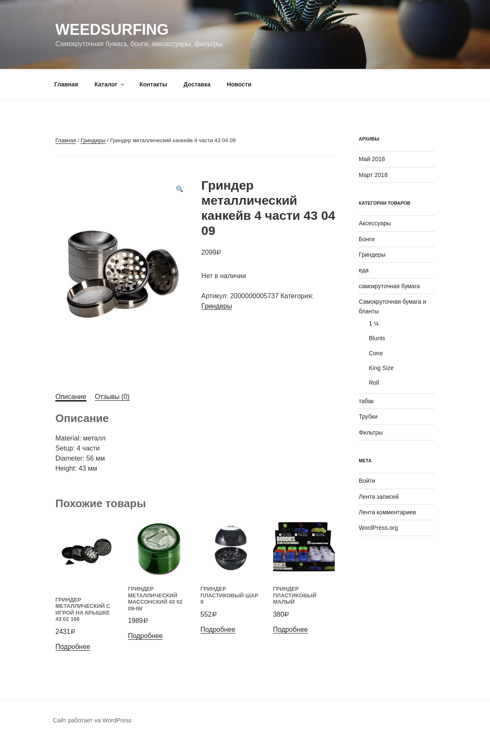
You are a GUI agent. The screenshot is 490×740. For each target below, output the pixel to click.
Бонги (367, 239)
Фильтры (371, 432)
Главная (66, 84)
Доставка (196, 84)
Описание (70, 396)
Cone (376, 353)
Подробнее (72, 646)
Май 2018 (372, 159)
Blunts (377, 338)
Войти (367, 480)
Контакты (153, 84)
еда (363, 270)
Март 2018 (373, 175)
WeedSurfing (112, 29)
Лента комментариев (387, 512)
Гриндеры (93, 140)
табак (366, 401)
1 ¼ (373, 323)
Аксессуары (375, 223)
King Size (381, 368)
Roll (374, 382)
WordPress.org (378, 527)
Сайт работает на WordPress (92, 720)
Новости (239, 84)
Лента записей (379, 496)
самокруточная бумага (389, 286)
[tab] (70, 397)
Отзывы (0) (112, 396)
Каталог (109, 84)
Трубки (368, 416)
